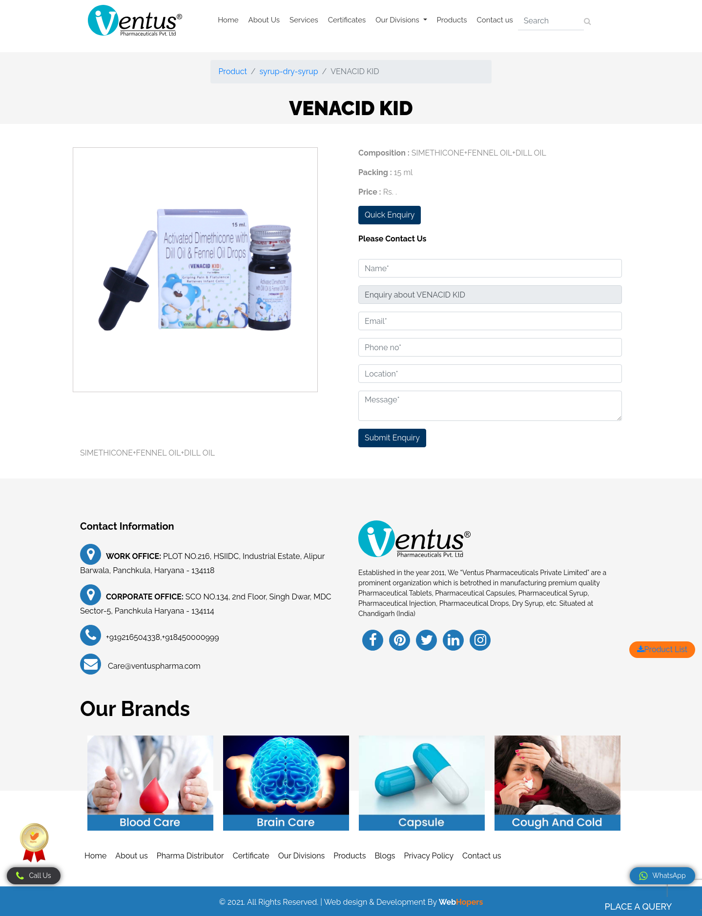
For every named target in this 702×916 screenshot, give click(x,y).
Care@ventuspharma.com (153, 666)
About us (131, 855)
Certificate (251, 855)
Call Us (33, 876)
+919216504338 (133, 637)
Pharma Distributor (190, 855)
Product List (662, 649)
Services (303, 20)
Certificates (347, 20)
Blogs (384, 855)
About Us (264, 20)
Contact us (495, 20)
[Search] (551, 21)
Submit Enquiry (392, 437)
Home (228, 20)
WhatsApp (662, 876)
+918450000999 (190, 637)
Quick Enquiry (389, 214)
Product (232, 71)
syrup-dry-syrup (289, 71)
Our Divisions (301, 855)
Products (452, 20)
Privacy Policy (429, 855)
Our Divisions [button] (398, 20)
